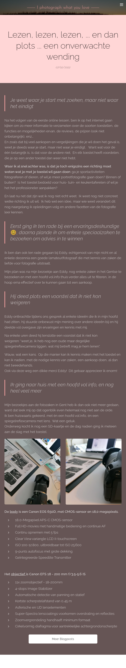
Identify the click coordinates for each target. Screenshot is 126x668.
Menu (121, 4)
